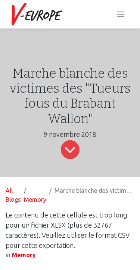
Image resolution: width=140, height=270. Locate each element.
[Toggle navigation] (120, 14)
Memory (35, 199)
